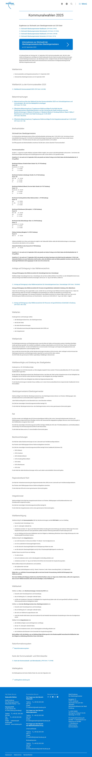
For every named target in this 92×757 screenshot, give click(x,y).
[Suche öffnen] (71, 4)
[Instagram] (50, 697)
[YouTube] (52, 697)
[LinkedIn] (57, 697)
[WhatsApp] (55, 697)
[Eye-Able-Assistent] (62, 4)
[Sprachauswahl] (67, 4)
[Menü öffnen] (83, 4)
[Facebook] (48, 697)
